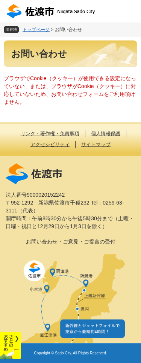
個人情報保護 (105, 133)
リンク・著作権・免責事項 (50, 133)
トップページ (36, 29)
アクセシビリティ (50, 144)
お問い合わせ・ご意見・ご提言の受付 (70, 242)
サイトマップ (96, 144)
